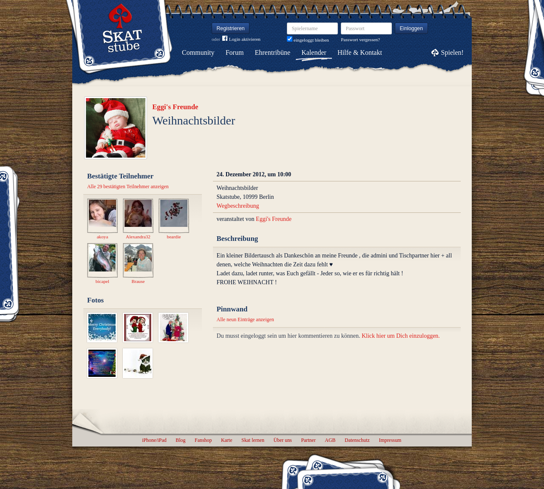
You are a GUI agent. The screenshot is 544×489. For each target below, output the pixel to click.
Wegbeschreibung (238, 206)
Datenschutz (357, 440)
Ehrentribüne (273, 52)
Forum (235, 52)
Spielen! (452, 52)
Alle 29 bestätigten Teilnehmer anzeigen (128, 186)
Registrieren (231, 28)
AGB (330, 440)
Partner (308, 440)
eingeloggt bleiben (308, 39)
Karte (226, 440)
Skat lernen (252, 440)
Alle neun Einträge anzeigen (245, 319)
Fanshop (203, 440)
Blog (180, 440)
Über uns (282, 440)
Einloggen (411, 28)
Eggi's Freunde (175, 107)
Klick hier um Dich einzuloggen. (401, 336)
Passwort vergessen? (360, 39)
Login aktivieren (241, 39)
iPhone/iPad (154, 440)
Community (198, 52)
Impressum (390, 440)
